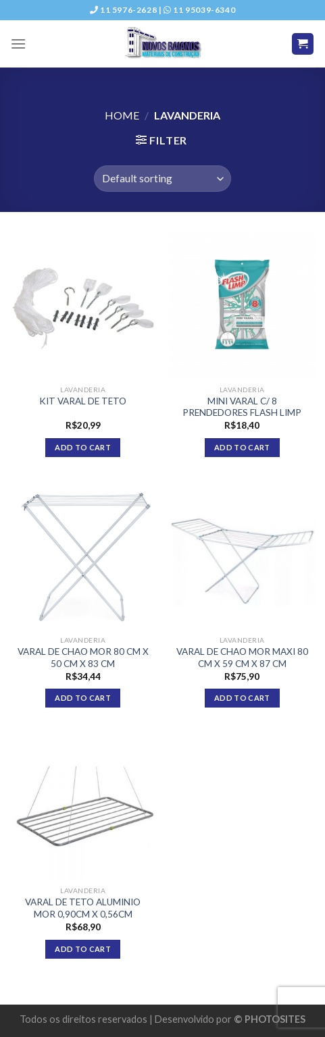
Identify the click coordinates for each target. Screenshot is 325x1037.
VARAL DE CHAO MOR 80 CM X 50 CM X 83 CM (83, 657)
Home (122, 115)
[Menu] (18, 43)
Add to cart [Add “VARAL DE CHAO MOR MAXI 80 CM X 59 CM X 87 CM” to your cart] (242, 697)
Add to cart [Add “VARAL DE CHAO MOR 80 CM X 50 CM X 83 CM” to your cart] (83, 697)
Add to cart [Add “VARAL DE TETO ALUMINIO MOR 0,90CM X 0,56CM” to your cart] (83, 949)
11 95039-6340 (199, 10)
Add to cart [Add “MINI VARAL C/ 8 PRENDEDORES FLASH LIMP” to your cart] (242, 447)
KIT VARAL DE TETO (82, 401)
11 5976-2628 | (127, 10)
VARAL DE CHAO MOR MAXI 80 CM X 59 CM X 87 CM (242, 657)
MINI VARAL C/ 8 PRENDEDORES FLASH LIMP (241, 407)
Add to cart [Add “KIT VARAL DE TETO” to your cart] (83, 447)
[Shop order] (162, 178)
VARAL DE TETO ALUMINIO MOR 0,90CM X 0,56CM (83, 908)
